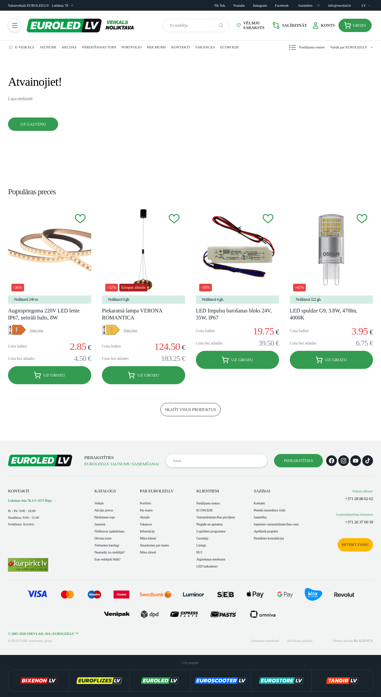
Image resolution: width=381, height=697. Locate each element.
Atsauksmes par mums (154, 545)
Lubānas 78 (63, 5)
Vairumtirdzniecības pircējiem (215, 517)
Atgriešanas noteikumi (210, 559)
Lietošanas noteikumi (265, 641)
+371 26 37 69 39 (359, 521)
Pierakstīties (298, 460)
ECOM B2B (229, 47)
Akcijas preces (103, 510)
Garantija (202, 538)
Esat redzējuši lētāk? (107, 559)
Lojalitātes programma (210, 531)
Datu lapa (36, 330)
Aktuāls (145, 517)
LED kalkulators (207, 566)
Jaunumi (47, 47)
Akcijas (69, 47)
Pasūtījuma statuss (208, 503)
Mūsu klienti (148, 538)
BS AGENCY (363, 641)
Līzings (201, 545)
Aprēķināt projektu (266, 531)
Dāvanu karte (102, 538)
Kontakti (180, 47)
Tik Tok (219, 5)
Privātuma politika (299, 641)
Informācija (147, 531)
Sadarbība (260, 517)
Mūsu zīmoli (148, 552)
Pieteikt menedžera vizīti (269, 510)
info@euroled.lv (339, 5)
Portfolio (132, 47)
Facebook (282, 5)
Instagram (260, 5)
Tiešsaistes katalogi (106, 545)
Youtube (239, 5)
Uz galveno (33, 124)
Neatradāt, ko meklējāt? (109, 552)
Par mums (156, 47)
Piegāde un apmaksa (209, 524)
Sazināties (309, 5)
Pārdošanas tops (99, 47)
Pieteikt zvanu (355, 544)
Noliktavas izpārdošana (109, 531)
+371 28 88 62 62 (359, 498)
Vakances (205, 47)
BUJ (199, 552)
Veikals (99, 503)
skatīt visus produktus (190, 409)
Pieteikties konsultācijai (269, 538)
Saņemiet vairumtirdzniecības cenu (276, 524)
